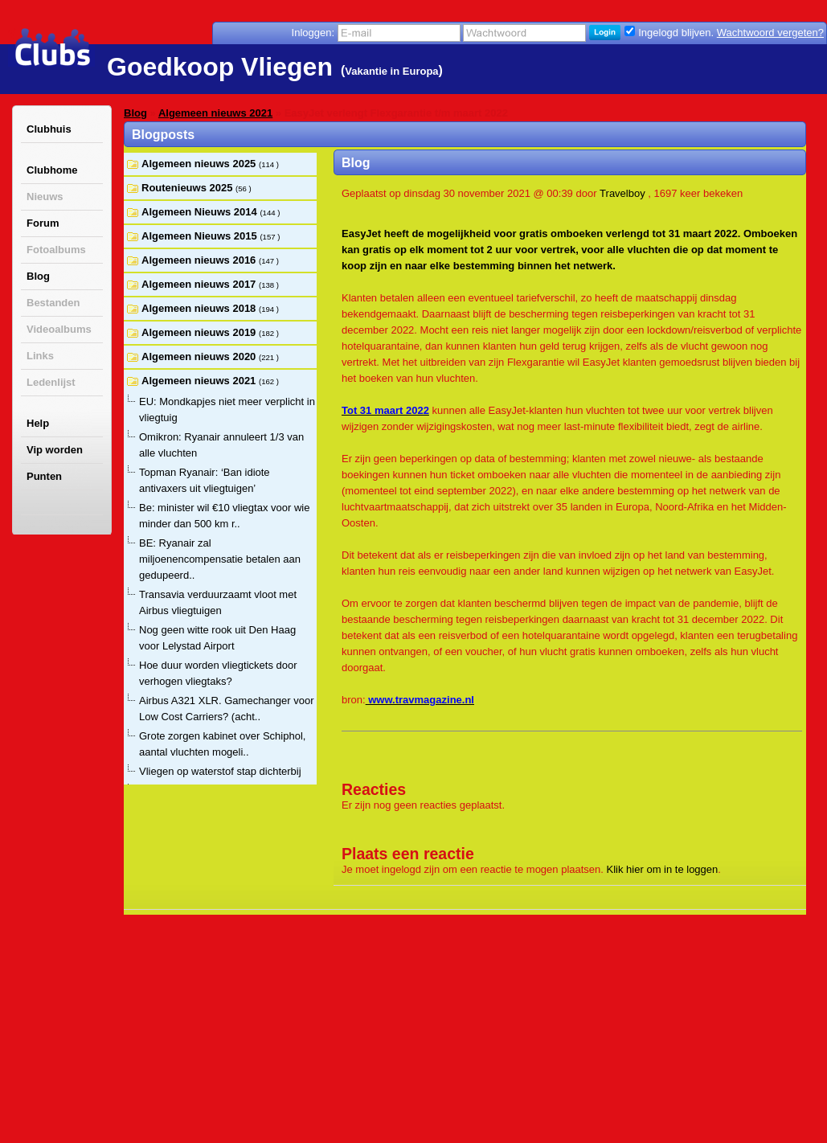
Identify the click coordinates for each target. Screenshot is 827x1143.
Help (38, 423)
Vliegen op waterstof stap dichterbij (220, 771)
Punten (44, 476)
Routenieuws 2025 (188, 188)
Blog (38, 276)
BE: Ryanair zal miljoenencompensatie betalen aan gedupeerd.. (220, 559)
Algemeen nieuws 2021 (215, 113)
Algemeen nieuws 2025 (200, 164)
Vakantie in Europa (391, 71)
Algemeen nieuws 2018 (200, 308)
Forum (43, 223)
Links (40, 356)
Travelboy (622, 193)
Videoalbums (59, 329)
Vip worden (55, 450)
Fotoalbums (56, 250)
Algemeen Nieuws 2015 (200, 236)
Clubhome (52, 170)
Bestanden (53, 303)
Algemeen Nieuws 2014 (200, 212)
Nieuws (45, 196)
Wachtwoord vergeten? (770, 33)
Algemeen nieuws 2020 (200, 356)
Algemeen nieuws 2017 (200, 284)
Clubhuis (49, 129)
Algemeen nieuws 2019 (200, 332)
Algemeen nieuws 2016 (200, 260)
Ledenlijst (51, 382)
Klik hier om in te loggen (663, 869)
